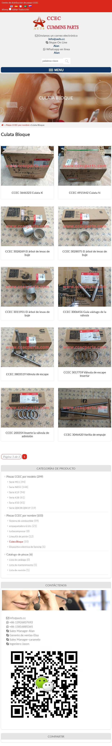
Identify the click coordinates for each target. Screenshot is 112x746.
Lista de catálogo (17, 559)
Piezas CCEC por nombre (17, 125)
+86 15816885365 (21, 626)
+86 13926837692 (21, 622)
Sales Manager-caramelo (25, 639)
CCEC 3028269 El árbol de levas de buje (27, 253)
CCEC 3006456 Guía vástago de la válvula (84, 313)
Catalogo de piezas (17, 554)
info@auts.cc (56, 39)
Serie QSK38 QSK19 (20, 507)
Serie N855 (15, 487)
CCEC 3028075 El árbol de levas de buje (84, 253)
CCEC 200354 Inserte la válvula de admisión (27, 434)
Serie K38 (14, 497)
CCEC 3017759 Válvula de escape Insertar (85, 373)
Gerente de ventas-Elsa (24, 635)
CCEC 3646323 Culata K (27, 192)
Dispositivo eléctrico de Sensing (25, 546)
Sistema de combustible (21, 520)
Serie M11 (14, 481)
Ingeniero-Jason (19, 643)
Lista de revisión (17, 570)
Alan (56, 45)
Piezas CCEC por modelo (21, 476)
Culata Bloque (16, 541)
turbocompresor (17, 531)
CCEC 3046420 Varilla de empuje (85, 434)
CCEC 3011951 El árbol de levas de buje (27, 313)
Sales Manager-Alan (22, 630)
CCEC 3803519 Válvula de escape (27, 374)
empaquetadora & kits (20, 526)
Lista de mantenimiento (21, 565)
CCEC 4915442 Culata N (84, 192)
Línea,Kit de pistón (18, 536)
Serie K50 (14, 502)
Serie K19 (14, 492)
